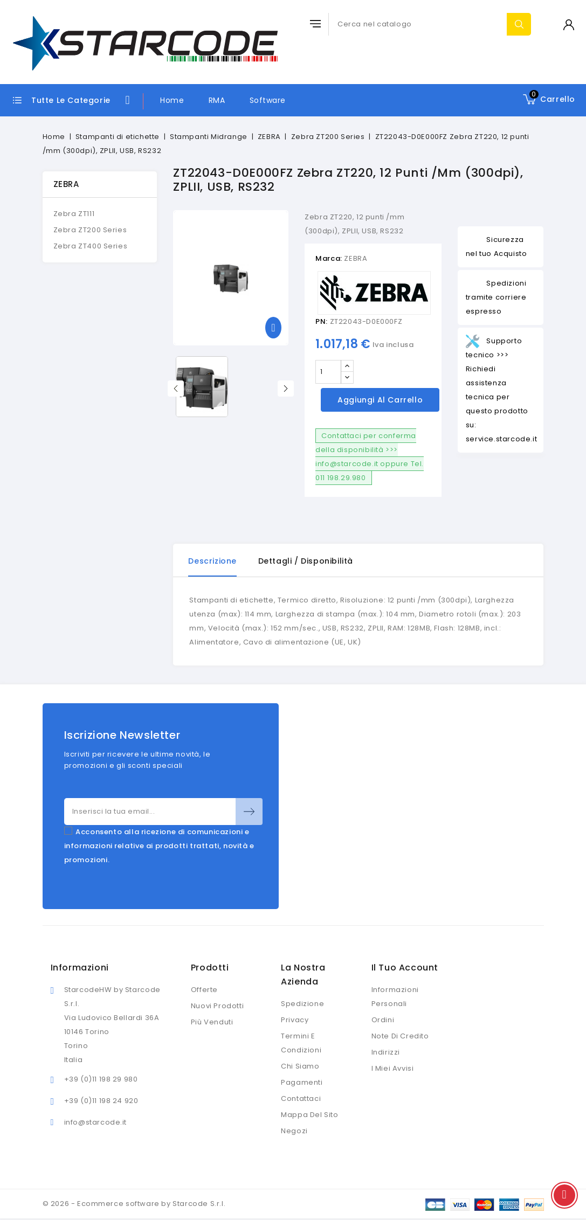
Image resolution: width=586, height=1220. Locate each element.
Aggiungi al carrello (380, 399)
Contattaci (301, 1098)
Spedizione (302, 1004)
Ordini (383, 1020)
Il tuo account (404, 967)
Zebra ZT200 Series (90, 230)
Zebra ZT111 (74, 214)
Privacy (294, 1020)
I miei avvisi (392, 1068)
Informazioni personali (395, 997)
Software (268, 100)
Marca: (328, 258)
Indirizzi (385, 1052)
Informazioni (80, 967)
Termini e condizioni (301, 1043)
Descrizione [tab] (212, 561)
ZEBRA (66, 184)
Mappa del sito (309, 1115)
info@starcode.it (95, 1122)
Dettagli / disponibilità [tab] (305, 561)
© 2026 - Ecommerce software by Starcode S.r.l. (134, 1203)
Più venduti (212, 1022)
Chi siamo (300, 1066)
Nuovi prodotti (217, 1006)
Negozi (294, 1131)
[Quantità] (328, 372)
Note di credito (400, 1036)
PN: (321, 321)
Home (172, 100)
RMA (217, 100)
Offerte (204, 990)
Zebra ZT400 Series (90, 246)
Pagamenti (301, 1082)
